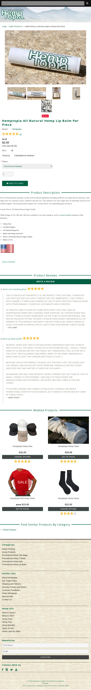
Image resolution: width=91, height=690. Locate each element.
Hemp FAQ (7, 622)
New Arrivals (7, 596)
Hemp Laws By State (11, 631)
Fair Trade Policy (9, 581)
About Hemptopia (9, 578)
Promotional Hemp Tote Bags (14, 555)
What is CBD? (8, 616)
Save (46, 116)
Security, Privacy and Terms (14, 587)
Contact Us (7, 599)
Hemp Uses (7, 619)
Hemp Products (15, 26)
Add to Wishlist (8, 262)
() (12, 134)
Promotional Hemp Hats (12, 561)
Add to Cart (15, 183)
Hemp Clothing (8, 549)
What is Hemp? (8, 613)
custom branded (65, 215)
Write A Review (45, 281)
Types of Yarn (8, 628)
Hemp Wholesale (9, 593)
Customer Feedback (11, 590)
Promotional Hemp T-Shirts (14, 558)
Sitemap (45, 683)
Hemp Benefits (8, 625)
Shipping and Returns (11, 584)
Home (4, 26)
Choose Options (22, 457)
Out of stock (68, 457)
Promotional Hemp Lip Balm (14, 564)
